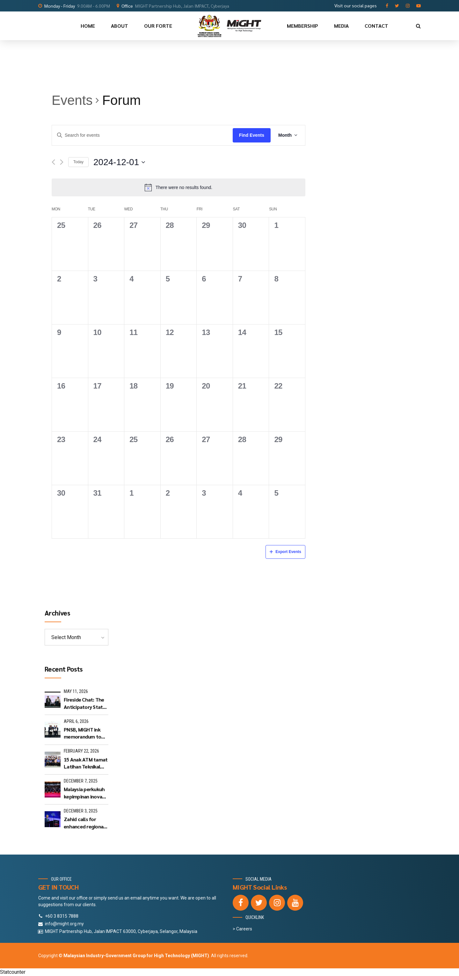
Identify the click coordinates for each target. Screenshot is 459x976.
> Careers (242, 928)
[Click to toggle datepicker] (119, 162)
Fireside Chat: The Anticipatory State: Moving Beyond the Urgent (85, 703)
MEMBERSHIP (302, 25)
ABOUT (119, 25)
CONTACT (376, 25)
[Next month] (61, 162)
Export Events (285, 552)
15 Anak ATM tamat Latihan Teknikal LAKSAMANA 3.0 (85, 763)
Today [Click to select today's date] (78, 162)
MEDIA (341, 25)
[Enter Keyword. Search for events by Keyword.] (142, 135)
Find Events (251, 135)
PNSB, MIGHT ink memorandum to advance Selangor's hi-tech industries (85, 733)
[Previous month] (53, 162)
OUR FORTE (158, 25)
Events (72, 100)
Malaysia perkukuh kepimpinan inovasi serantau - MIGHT (85, 793)
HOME (88, 25)
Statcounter (13, 972)
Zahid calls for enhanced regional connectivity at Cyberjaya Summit (84, 823)
